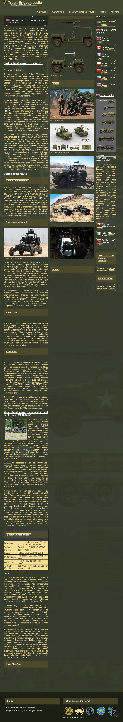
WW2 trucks (58, 12)
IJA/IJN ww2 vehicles (108, 241)
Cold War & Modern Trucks (83, 12)
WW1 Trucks (42, 12)
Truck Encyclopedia (22, 3)
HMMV (7, 111)
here (31, 76)
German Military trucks (108, 225)
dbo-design (114, 716)
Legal (7, 707)
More (103, 12)
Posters (115, 12)
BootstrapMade (80, 717)
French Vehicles (105, 55)
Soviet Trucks (108, 70)
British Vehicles (105, 39)
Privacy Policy (20, 707)
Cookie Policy (30, 707)
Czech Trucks (108, 77)
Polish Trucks (108, 63)
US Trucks (108, 84)
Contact (12, 707)
